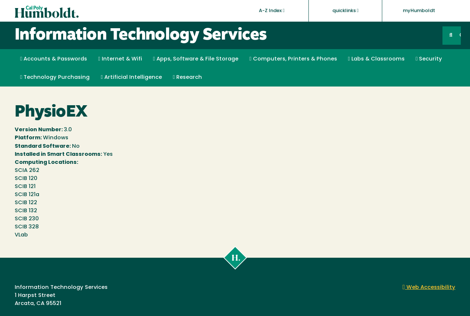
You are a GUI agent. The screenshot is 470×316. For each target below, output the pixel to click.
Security (429, 59)
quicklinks (345, 10)
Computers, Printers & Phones (293, 59)
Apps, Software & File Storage (195, 59)
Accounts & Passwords (53, 59)
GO (460, 35)
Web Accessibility (428, 287)
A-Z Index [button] (272, 10)
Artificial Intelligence (131, 77)
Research (187, 77)
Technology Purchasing (55, 77)
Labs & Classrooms (376, 59)
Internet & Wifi (120, 59)
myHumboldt (419, 10)
